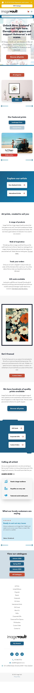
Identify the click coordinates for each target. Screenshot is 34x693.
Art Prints (17, 584)
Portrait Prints (17, 124)
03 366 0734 (17, 657)
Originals (17, 590)
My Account (17, 641)
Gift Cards (17, 605)
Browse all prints (17, 57)
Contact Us (17, 626)
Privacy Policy (17, 674)
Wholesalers (17, 620)
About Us (17, 608)
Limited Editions (17, 587)
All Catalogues (17, 572)
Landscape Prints (17, 118)
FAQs (17, 611)
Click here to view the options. (20, 280)
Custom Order (17, 623)
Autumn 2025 (17, 567)
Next (29, 102)
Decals (17, 593)
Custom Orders (17, 367)
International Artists (17, 602)
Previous (4, 102)
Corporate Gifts (17, 614)
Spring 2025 (17, 562)
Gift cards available (17, 271)
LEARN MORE (7, 466)
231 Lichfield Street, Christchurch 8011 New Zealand (17, 663)
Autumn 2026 (17, 556)
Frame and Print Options (17, 617)
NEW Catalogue (17, 6)
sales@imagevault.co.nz (17, 660)
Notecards (17, 596)
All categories (17, 75)
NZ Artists (17, 599)
